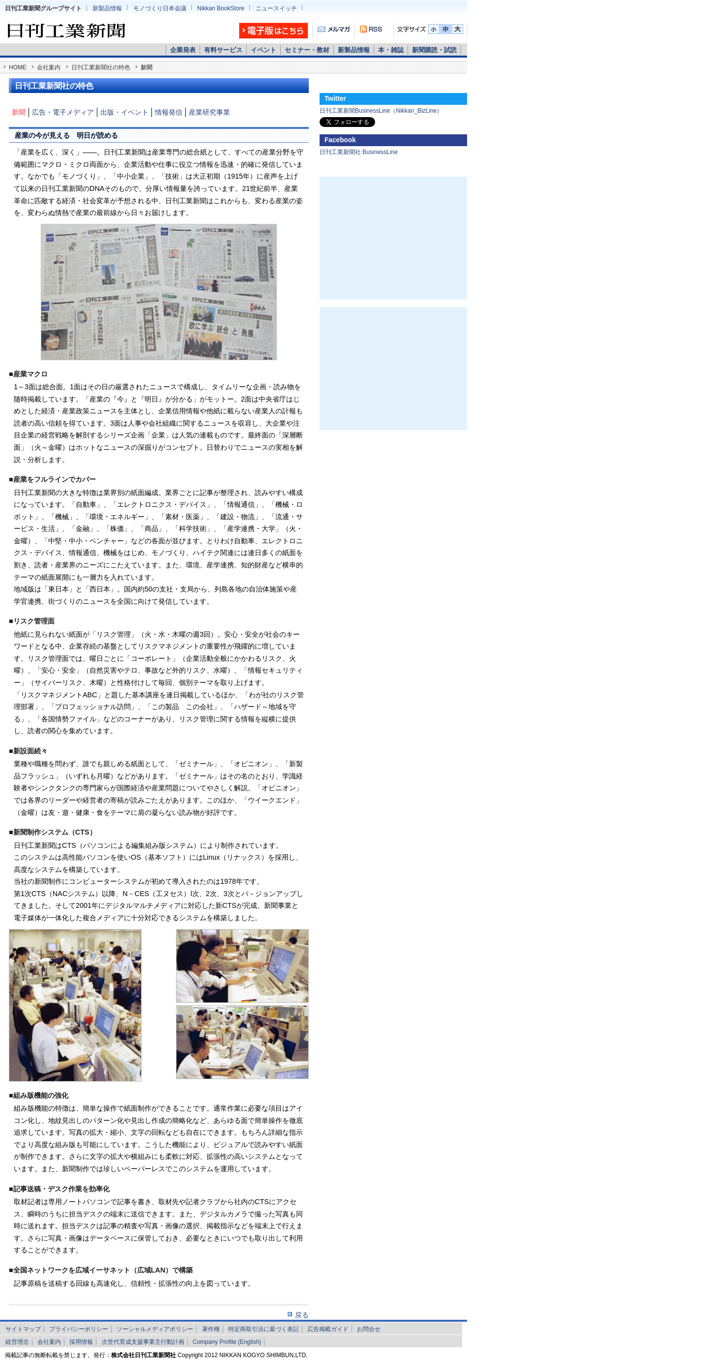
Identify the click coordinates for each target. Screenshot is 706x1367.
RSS (370, 31)
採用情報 (81, 1341)
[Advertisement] (393, 238)
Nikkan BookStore (220, 8)
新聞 (19, 112)
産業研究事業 (209, 112)
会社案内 (48, 67)
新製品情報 (107, 8)
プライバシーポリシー (78, 1329)
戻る (302, 1315)
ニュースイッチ (276, 8)
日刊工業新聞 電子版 (271, 31)
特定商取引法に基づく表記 (263, 1329)
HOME (18, 67)
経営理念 (17, 1341)
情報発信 (168, 112)
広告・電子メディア (63, 112)
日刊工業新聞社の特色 (100, 67)
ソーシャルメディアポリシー (155, 1329)
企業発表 (183, 50)
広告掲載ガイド (328, 1329)
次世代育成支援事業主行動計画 (143, 1341)
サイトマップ (23, 1329)
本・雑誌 (391, 50)
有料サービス (223, 50)
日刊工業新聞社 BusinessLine (359, 152)
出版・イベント (124, 112)
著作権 (211, 1329)
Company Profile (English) (227, 1341)
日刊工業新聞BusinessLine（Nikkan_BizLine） (381, 110)
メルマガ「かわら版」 (334, 31)
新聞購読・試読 (434, 50)
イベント (263, 50)
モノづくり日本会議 (159, 8)
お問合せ (369, 1329)
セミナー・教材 (307, 50)
